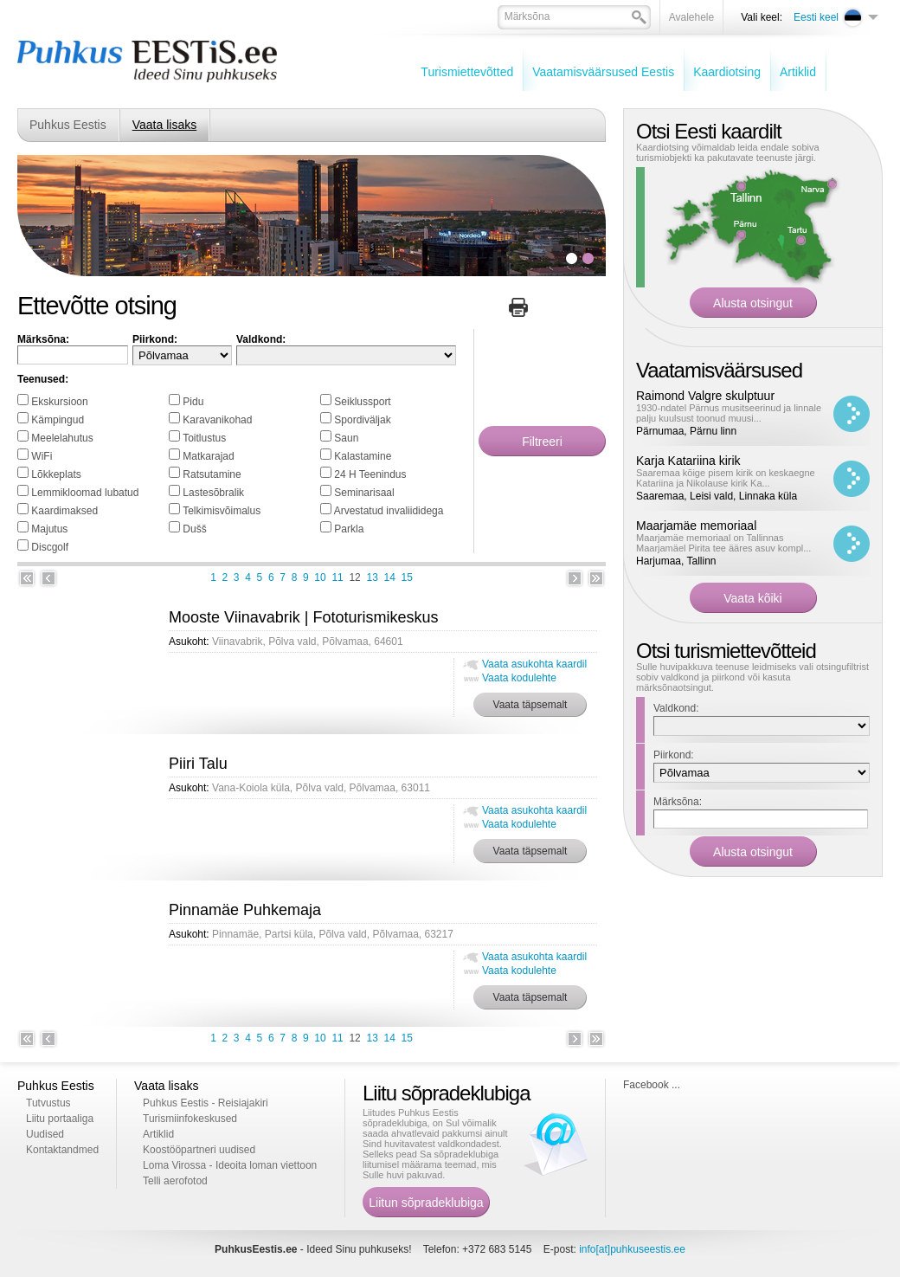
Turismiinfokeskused (190, 1119)
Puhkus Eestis (67, 125)
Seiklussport (362, 402)
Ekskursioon (59, 402)
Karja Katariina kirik (688, 461)
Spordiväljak (362, 420)
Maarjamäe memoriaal (696, 525)
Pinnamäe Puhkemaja (245, 910)
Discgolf (49, 547)
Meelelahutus (62, 438)
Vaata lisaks (164, 125)
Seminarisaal (364, 493)
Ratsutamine (212, 474)
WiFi (41, 456)
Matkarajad (208, 456)
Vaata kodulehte (519, 678)
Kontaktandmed (62, 1150)
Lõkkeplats (55, 474)
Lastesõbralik (213, 493)
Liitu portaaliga (59, 1119)
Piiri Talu (198, 763)
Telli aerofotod (175, 1181)
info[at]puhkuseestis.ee (632, 1249)
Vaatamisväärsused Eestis (603, 72)
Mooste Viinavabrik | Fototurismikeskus (303, 617)
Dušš (194, 529)
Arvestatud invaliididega (389, 511)
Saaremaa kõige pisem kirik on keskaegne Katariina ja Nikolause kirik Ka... (725, 478)
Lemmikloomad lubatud (84, 493)
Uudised (45, 1134)
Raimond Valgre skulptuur (705, 396)
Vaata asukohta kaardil (534, 664)
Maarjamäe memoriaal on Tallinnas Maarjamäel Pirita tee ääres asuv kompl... (723, 542)
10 (319, 577)
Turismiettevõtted (467, 72)
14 (389, 577)
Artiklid (798, 72)
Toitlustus (204, 438)
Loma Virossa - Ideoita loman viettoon (230, 1165)
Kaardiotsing (727, 72)
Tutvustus (48, 1103)
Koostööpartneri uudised (199, 1150)
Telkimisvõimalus (221, 511)
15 (407, 577)
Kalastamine (362, 456)
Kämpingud (57, 420)
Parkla (348, 529)
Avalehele (692, 17)
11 (337, 577)
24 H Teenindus (370, 474)
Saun (346, 438)
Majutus (49, 529)
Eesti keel (816, 17)
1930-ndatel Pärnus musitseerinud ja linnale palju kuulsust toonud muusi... (728, 413)
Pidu (193, 402)
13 (371, 577)
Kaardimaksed (64, 511)
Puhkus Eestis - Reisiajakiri (205, 1103)
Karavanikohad (217, 420)
